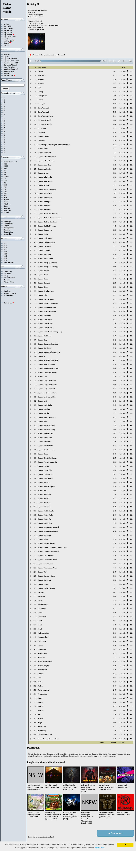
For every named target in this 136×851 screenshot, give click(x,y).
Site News (7, 274)
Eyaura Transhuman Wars (47, 568)
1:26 (114, 136)
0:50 (114, 336)
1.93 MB (122, 507)
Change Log (53, 25)
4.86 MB (122, 409)
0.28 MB (122, 617)
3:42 (114, 210)
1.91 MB (122, 723)
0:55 (114, 128)
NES (5, 164)
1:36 (114, 462)
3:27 (114, 169)
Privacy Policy (9, 282)
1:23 (114, 145)
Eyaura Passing (43, 466)
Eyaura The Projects (45, 564)
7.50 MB (122, 474)
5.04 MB (122, 572)
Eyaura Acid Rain (44, 153)
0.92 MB (122, 222)
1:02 (114, 177)
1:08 (114, 88)
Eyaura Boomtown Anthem (48, 214)
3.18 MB (122, 666)
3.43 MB (122, 254)
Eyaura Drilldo (43, 271)
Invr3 (40, 629)
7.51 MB (122, 425)
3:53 (114, 246)
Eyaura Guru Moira (45, 324)
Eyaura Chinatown (45, 230)
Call (39, 88)
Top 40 (6, 57)
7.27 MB (122, 421)
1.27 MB (122, 332)
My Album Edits (10, 37)
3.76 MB (122, 560)
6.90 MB (122, 316)
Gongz (40, 600)
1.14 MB (122, 336)
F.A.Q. (6, 276)
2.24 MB (122, 136)
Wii (5, 172)
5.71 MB (122, 486)
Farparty (41, 592)
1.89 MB (122, 393)
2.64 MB (122, 271)
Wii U (6, 174)
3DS (5, 185)
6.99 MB (122, 531)
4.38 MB (122, 324)
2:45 (114, 511)
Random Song (9, 71)
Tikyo (40, 723)
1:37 (114, 271)
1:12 (114, 340)
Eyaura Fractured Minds (47, 311)
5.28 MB (122, 364)
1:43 (114, 401)
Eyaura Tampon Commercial (48, 552)
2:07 (114, 690)
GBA (5, 181)
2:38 (114, 409)
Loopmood (42, 649)
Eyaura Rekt (42, 491)
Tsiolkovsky (42, 731)
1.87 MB (122, 503)
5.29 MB (122, 197)
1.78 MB (122, 702)
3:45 (114, 474)
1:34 (114, 674)
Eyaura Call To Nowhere (47, 226)
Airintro (41, 79)
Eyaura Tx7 (42, 572)
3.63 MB (122, 299)
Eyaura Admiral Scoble (46, 161)
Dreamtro (41, 140)
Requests (7, 73)
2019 (5, 256)
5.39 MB (122, 478)
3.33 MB (122, 462)
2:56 (114, 291)
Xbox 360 (7, 208)
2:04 (114, 482)
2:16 (114, 324)
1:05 (114, 723)
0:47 (114, 71)
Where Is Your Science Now (48, 739)
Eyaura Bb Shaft (44, 206)
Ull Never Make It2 (45, 735)
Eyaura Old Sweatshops (46, 450)
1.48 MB (122, 600)
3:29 (114, 161)
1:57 (114, 218)
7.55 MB (122, 246)
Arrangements (9, 228)
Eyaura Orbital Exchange (47, 458)
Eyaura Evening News (46, 291)
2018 (5, 258)
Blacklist (7, 280)
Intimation (42, 609)
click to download (58, 55)
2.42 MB (122, 303)
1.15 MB (122, 710)
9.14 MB (122, 657)
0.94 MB (122, 307)
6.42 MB (122, 185)
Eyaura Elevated (44, 283)
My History (8, 30)
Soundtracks (8, 224)
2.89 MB (122, 401)
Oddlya (40, 674)
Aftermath (41, 75)
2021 (5, 252)
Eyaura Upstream (44, 580)
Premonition (42, 694)
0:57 (114, 202)
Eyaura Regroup (44, 482)
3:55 (114, 165)
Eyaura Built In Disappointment (49, 218)
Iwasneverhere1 (43, 637)
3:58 (114, 625)
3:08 (114, 197)
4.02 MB (122, 458)
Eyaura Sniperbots (44, 535)
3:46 (114, 316)
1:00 (114, 385)
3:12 (114, 250)
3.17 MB (122, 344)
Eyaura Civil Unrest (45, 238)
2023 (5, 248)
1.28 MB (122, 71)
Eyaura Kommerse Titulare (48, 368)
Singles (6, 226)
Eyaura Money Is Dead (46, 425)
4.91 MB (122, 543)
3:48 (114, 552)
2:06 (114, 515)
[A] (17, 69)
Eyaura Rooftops (44, 503)
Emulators (7, 291)
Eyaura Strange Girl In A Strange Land (52, 548)
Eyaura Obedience (44, 442)
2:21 (114, 295)
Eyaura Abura (43, 149)
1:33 (114, 527)
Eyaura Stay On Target (46, 543)
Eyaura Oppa (43, 454)
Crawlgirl (41, 104)
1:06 (114, 124)
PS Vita (6, 200)
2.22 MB (122, 682)
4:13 (114, 523)
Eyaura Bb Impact (44, 202)
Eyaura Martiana (44, 409)
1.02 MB (122, 450)
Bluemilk (41, 83)
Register (7, 24)
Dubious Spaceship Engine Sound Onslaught (54, 145)
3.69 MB (122, 735)
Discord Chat (9, 75)
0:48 (114, 710)
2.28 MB (122, 499)
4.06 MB (122, 263)
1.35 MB (122, 79)
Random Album (9, 69)
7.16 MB (122, 434)
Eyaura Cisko (43, 234)
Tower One (42, 727)
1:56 (114, 613)
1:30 (114, 108)
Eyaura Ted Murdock (45, 556)
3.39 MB (122, 218)
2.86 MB (122, 592)
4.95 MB (122, 519)
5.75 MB (122, 92)
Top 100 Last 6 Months (12, 61)
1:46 (114, 368)
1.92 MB (122, 381)
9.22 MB (122, 83)
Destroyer (41, 132)
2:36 (114, 731)
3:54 (114, 425)
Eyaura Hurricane (44, 348)
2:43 (114, 356)
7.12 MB (122, 588)
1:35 (114, 438)
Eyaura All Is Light (45, 177)
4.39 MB (122, 442)
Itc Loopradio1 (43, 633)
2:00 (114, 560)
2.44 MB (122, 104)
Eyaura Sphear (43, 539)
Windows (7, 204)
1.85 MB (122, 352)
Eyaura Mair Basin (45, 405)
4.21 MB (122, 328)
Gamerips (7, 221)
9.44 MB (122, 413)
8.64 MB (122, 568)
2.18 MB (122, 653)
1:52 (114, 75)
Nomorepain (42, 670)
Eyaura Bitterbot (44, 210)
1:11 (114, 389)
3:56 (114, 372)
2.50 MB (122, 527)
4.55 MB (122, 706)
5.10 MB (122, 96)
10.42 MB (122, 279)
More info (99, 848)
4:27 (114, 548)
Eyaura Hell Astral (45, 336)
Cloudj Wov (42, 96)
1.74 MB (122, 596)
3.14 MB (122, 230)
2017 (5, 260)
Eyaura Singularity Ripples (48, 531)
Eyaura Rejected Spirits (46, 486)
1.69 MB (122, 678)
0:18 (114, 739)
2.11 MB (122, 686)
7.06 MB (122, 165)
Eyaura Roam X (44, 499)
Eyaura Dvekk (43, 275)
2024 (5, 245)
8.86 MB (122, 548)
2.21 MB (122, 580)
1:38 (114, 230)
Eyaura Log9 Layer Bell (46, 389)
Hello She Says (43, 605)
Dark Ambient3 (43, 112)
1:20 (114, 580)
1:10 (114, 397)
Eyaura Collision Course (47, 242)
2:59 (114, 478)
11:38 (114, 661)
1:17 (114, 682)
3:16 (114, 348)
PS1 (5, 187)
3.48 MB (122, 613)
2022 (5, 250)
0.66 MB (122, 140)
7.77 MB (122, 466)
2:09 (114, 328)
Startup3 (41, 710)
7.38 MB (122, 576)
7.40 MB (122, 625)
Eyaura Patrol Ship (45, 470)
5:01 (114, 193)
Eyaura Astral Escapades (47, 189)
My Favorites (8, 28)
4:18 (114, 714)
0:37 (114, 149)
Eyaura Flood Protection (47, 307)
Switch (6, 177)
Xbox (5, 206)
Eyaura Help (42, 340)
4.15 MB (122, 283)
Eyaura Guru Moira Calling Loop (50, 332)
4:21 (114, 657)
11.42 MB (122, 259)
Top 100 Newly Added (11, 63)
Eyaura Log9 (42, 377)
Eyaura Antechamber (45, 181)
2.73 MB (122, 641)
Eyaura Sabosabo (44, 507)
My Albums (8, 33)
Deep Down (42, 128)
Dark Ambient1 (43, 108)
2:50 (114, 364)
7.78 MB (122, 372)
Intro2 (40, 613)
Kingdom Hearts (10, 293)
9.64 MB (122, 193)
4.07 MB (122, 539)
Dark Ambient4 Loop (45, 116)
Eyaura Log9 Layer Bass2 (47, 385)
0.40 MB (122, 189)
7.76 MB (122, 491)
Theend (40, 718)
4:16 (114, 531)
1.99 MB (122, 621)
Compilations (8, 232)
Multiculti (41, 657)
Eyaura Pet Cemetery (45, 474)
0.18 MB (122, 649)
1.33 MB (122, 128)
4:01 (114, 564)
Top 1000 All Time (10, 59)
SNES (6, 166)
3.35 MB (122, 698)
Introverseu (42, 617)
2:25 (114, 283)
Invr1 (40, 621)
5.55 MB (122, 718)
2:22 (114, 242)
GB (5, 179)
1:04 (114, 621)
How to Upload (9, 278)
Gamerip (40, 27)
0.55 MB (122, 120)
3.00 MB (122, 132)
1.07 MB (122, 149)
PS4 (5, 193)
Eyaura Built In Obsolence (47, 222)
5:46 (114, 279)
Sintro (40, 698)
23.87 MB (122, 661)
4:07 (114, 434)
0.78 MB (122, 173)
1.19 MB (122, 385)
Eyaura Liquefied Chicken (47, 372)
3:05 (114, 405)
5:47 (114, 259)
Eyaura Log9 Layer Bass (47, 381)
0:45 (114, 450)
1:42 (114, 727)
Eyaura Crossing (44, 250)
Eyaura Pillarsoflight (45, 478)
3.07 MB (122, 287)
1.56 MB (122, 202)
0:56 (114, 79)
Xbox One (7, 210)
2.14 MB (122, 88)
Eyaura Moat (42, 421)
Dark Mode (9, 303)
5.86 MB (122, 429)
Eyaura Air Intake (44, 169)
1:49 (114, 629)
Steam (6, 202)
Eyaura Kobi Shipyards (46, 364)
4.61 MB (122, 731)
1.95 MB (122, 389)
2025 (5, 243)
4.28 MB (122, 242)
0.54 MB (122, 605)
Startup (40, 702)
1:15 (114, 234)
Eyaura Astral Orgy (45, 193)
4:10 (114, 238)
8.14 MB (122, 238)
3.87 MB (122, 495)
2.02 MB (122, 340)
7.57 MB (122, 523)
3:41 (114, 421)
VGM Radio (8, 295)
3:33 (114, 153)
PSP (5, 198)
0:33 (114, 307)
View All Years (9, 262)
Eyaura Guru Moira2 (45, 328)
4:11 (114, 360)
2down (40, 71)
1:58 (114, 698)
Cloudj (40, 92)
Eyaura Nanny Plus (45, 438)
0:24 (114, 605)
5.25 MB (122, 405)
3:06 (114, 96)
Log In (6, 45)
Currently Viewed (10, 65)
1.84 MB (122, 267)
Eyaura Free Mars (44, 316)
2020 (5, 254)
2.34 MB (122, 234)
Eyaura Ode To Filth (45, 446)
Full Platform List (10, 162)
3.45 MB (122, 515)
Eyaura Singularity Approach (48, 527)
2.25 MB (122, 145)
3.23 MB (122, 368)
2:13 (114, 275)
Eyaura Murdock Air (45, 434)
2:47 (114, 214)
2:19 (114, 495)
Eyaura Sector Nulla (45, 515)
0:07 (114, 649)
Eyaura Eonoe (43, 287)
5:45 (114, 112)
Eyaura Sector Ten (44, 519)
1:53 (114, 344)
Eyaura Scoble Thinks (46, 511)
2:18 (114, 263)
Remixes (7, 230)
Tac (39, 714)
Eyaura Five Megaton (45, 299)
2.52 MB (122, 637)
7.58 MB (122, 564)
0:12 (114, 617)
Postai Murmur (43, 690)
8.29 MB (122, 714)
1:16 (114, 686)
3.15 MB (122, 75)
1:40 (114, 641)
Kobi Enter (42, 641)
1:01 (114, 116)
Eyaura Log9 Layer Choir (47, 393)
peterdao (40, 29)
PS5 (5, 196)
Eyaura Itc (42, 356)
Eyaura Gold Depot (45, 320)
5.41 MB (122, 214)
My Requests (8, 39)
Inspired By (8, 234)
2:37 (114, 458)
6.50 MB (122, 311)
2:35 (114, 377)
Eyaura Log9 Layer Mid (46, 397)
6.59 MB (122, 348)
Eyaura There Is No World (47, 560)
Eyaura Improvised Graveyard (49, 352)
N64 (5, 168)
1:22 (114, 303)
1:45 (114, 592)
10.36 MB (122, 112)
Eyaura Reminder (44, 495)
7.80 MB (122, 360)
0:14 (114, 189)
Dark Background (44, 120)
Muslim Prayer (43, 666)
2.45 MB (122, 609)
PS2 (5, 189)
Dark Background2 (45, 124)
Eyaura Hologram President (48, 344)
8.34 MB (122, 226)
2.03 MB (122, 100)
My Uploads (9, 35)
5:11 (114, 413)
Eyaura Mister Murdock (47, 417)
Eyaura (40, 15)
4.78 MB (122, 377)
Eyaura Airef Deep (44, 165)
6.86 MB (122, 157)
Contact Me (8, 271)
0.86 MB (122, 116)
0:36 (114, 173)
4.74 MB (122, 356)
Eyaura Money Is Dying (46, 429)
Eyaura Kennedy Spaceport (48, 360)
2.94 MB (122, 727)
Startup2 (41, 706)
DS (5, 183)
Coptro (40, 100)
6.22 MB (122, 250)
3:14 (114, 92)
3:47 (114, 588)
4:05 (114, 226)
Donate (7, 43)
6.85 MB (122, 161)
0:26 (114, 140)
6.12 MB (122, 181)
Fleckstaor (41, 596)
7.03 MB (122, 556)
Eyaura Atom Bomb (45, 197)
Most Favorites (9, 67)
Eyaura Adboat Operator (47, 157)
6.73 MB (122, 535)
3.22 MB (122, 446)
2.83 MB (122, 674)
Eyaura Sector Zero (45, 523)
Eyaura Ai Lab (43, 173)
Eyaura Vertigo (43, 584)
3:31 (114, 185)
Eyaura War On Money (46, 588)
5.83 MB (122, 291)
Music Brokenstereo (45, 661)
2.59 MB (122, 206)
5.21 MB (122, 511)
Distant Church (43, 136)
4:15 (114, 466)
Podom (40, 686)
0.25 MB (122, 739)
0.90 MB (122, 124)
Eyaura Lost (42, 401)
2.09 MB (122, 177)
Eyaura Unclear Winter (46, 576)
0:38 (114, 120)
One (39, 678)
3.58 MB (122, 275)
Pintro (40, 682)
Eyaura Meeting (44, 413)
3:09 (114, 429)
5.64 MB (122, 470)
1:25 (114, 104)
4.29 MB (122, 295)
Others (6, 212)
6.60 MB (122, 153)
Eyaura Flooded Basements (48, 303)
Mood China (42, 653)
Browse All (7, 54)
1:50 (114, 132)
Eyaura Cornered (44, 246)
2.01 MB (122, 397)
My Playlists (9, 41)
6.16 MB (122, 210)
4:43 (114, 83)
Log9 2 (40, 645)
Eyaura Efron (43, 279)
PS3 (5, 191)
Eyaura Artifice (43, 185)
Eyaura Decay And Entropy (48, 267)
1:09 (114, 381)
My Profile (7, 26)
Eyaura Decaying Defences (47, 263)
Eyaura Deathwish (44, 254)
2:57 (114, 417)
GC (5, 170)
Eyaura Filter (43, 295)
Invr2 (40, 625)
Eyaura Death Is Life (45, 259)
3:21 (114, 584)
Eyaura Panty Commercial (47, 462)
